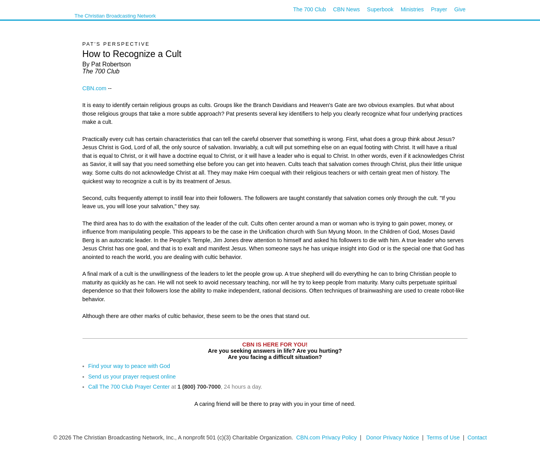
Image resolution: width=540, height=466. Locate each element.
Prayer (439, 9)
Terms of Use (444, 437)
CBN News (346, 9)
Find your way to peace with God (129, 366)
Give (460, 9)
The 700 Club (309, 9)
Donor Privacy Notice (392, 437)
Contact (477, 437)
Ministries (412, 9)
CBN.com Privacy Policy (326, 437)
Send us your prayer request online (132, 376)
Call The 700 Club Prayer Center (129, 387)
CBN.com (95, 88)
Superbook (380, 9)
